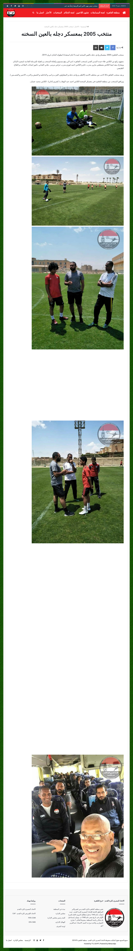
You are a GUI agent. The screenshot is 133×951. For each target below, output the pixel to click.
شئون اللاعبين (82, 12)
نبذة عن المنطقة (59, 909)
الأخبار (48, 12)
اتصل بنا (40, 12)
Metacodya (112, 944)
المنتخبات (57, 12)
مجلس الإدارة (60, 913)
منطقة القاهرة (113, 12)
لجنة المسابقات (98, 12)
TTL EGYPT (95, 944)
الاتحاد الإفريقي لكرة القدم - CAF (24, 913)
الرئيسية (85, 27)
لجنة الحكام (69, 12)
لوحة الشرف (60, 926)
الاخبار (77, 27)
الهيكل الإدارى (60, 922)
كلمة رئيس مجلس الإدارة (56, 918)
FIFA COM (32, 918)
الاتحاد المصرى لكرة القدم (26, 909)
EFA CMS (32, 922)
